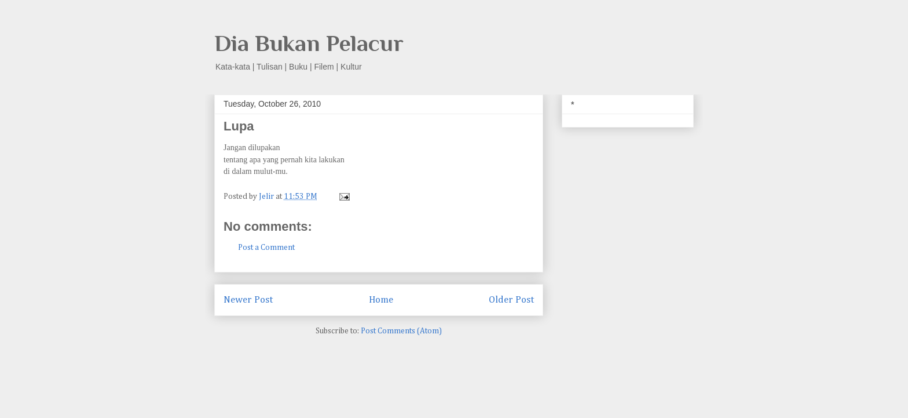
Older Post (511, 300)
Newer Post (248, 300)
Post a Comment (266, 247)
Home (381, 300)
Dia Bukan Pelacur (309, 43)
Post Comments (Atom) (401, 331)
